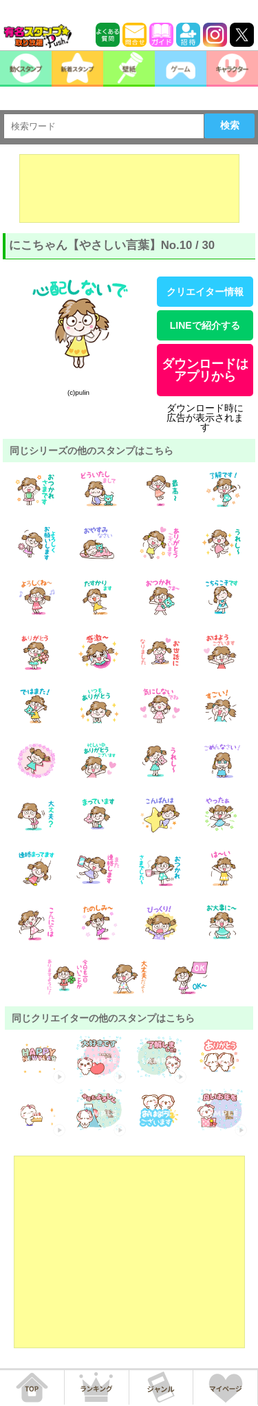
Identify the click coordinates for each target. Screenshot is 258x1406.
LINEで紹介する (205, 325)
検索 (229, 125)
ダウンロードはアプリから (205, 370)
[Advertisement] (129, 188)
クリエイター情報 (205, 291)
